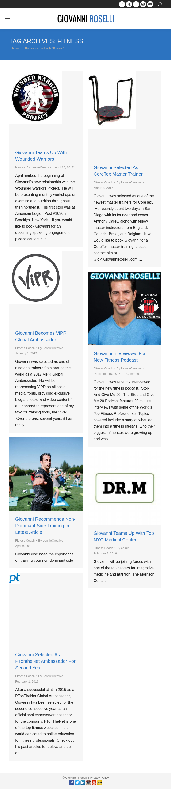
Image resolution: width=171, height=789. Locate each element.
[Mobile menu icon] (7, 18)
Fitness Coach (103, 182)
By (39, 167)
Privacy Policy (99, 777)
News (19, 167)
